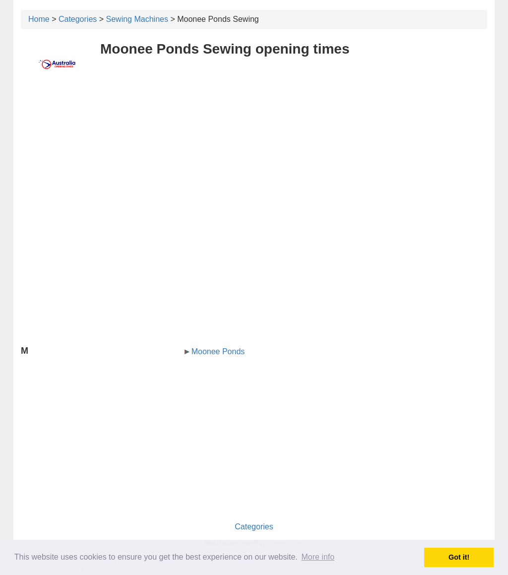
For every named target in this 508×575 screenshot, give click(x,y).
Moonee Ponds (218, 351)
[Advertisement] (254, 157)
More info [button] (317, 557)
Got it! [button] (458, 557)
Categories (78, 19)
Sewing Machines (137, 19)
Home (39, 19)
